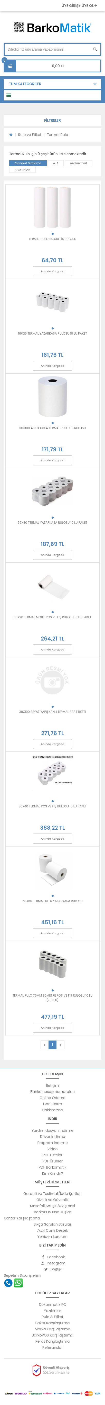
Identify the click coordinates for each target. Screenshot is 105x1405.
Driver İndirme (52, 1136)
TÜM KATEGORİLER (25, 83)
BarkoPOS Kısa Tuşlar (52, 1212)
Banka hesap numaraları (52, 1091)
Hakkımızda (52, 1110)
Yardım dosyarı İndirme (52, 1130)
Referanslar (52, 1347)
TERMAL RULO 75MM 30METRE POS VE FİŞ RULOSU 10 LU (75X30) (53, 997)
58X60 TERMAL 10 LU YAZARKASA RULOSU (52, 901)
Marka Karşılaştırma (52, 1329)
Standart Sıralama (28, 163)
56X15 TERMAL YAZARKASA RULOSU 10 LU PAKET (52, 333)
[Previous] (45, 1045)
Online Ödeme (52, 1097)
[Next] (60, 1045)
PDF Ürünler (52, 1161)
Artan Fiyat (22, 169)
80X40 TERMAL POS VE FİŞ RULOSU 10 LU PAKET (52, 806)
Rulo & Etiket (52, 1316)
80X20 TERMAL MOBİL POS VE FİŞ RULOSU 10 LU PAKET (52, 617)
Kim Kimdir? (52, 1173)
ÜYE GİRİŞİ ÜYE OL (79, 5)
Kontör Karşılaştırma (22, 1218)
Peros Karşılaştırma (52, 1341)
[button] (52, 120)
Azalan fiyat (78, 163)
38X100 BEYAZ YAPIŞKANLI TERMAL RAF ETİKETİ (52, 712)
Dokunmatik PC (52, 1304)
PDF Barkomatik (52, 1167)
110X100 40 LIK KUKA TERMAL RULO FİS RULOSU (52, 428)
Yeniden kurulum (52, 1236)
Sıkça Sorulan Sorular (52, 1224)
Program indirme (52, 1142)
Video (52, 1148)
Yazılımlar (52, 1310)
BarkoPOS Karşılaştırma (52, 1335)
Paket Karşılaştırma (52, 1323)
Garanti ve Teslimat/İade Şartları (52, 1193)
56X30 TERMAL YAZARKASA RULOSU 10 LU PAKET (52, 522)
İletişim (52, 1085)
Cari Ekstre (52, 1103)
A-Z (55, 163)
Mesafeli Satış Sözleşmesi (52, 1205)
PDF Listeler (52, 1155)
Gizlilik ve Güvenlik (52, 1199)
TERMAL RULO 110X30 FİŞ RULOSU (52, 239)
